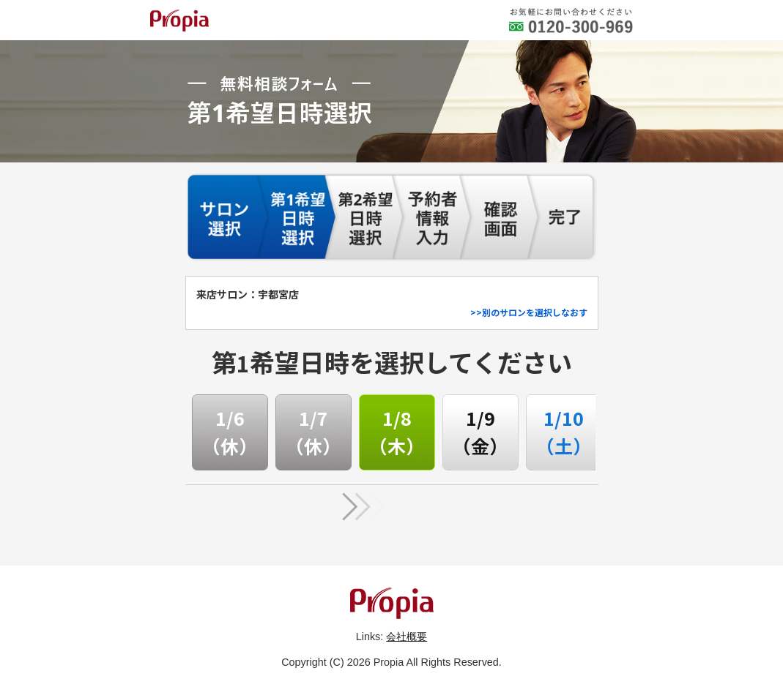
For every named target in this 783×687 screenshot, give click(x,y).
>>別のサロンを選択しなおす (528, 312)
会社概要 (406, 636)
